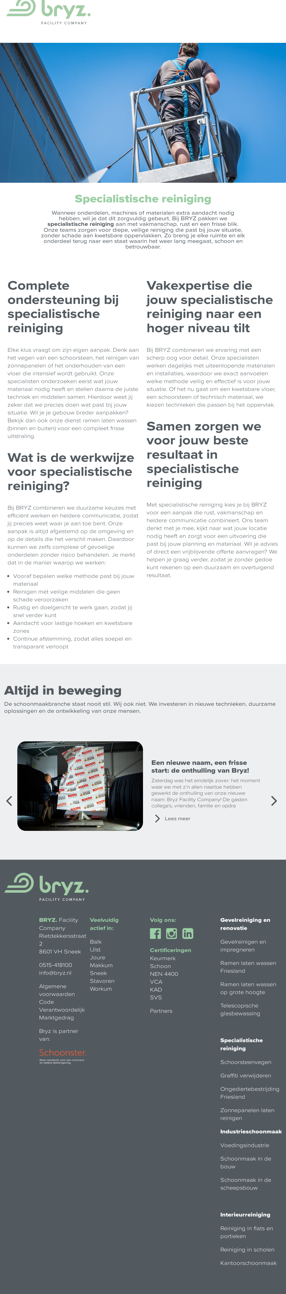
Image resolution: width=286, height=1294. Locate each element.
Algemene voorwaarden (57, 990)
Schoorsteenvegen (245, 1062)
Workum (101, 988)
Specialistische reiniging (241, 1044)
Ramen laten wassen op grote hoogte (248, 988)
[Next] (273, 801)
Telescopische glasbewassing (240, 1009)
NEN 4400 (164, 973)
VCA (156, 981)
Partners (161, 1010)
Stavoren (102, 980)
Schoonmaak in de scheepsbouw (245, 1183)
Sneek (98, 973)
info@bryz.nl (55, 972)
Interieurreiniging (245, 1214)
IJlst (95, 949)
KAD (156, 989)
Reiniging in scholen (247, 1249)
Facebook (162, 933)
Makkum (101, 965)
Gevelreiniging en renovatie (245, 924)
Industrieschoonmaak (251, 1131)
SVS (156, 997)
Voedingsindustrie (244, 1145)
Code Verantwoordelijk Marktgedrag (62, 1009)
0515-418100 (55, 965)
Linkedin (194, 933)
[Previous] (10, 801)
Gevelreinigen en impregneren (243, 945)
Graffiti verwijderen (245, 1075)
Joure (97, 957)
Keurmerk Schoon (163, 962)
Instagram (178, 933)
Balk (96, 941)
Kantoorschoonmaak (248, 1263)
